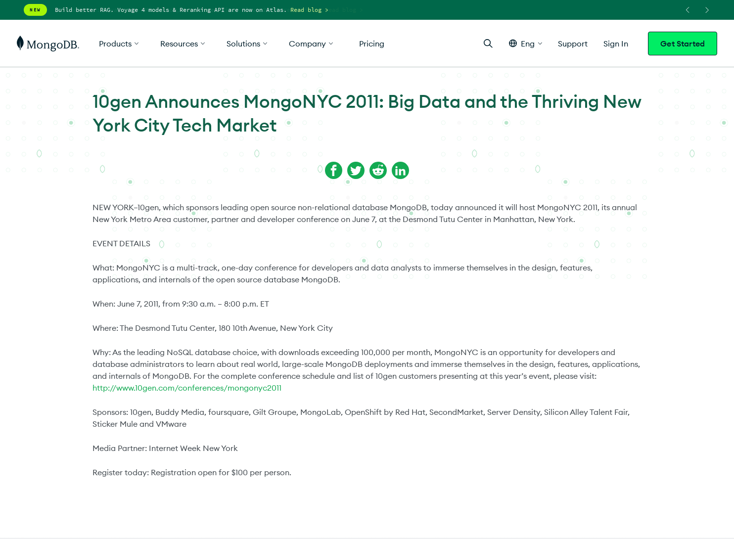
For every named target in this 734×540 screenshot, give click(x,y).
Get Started (682, 43)
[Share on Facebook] (333, 170)
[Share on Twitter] (356, 170)
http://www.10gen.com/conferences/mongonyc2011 (186, 388)
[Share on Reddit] (378, 170)
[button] (525, 43)
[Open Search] (488, 43)
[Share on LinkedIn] (400, 170)
